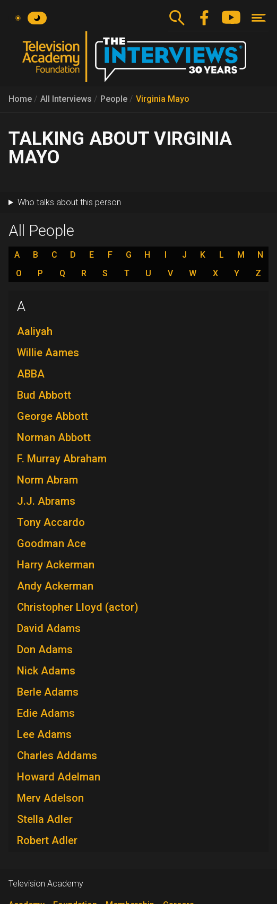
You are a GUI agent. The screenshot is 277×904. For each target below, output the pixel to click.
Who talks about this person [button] (69, 202)
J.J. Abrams (46, 501)
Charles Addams (57, 755)
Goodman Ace (51, 543)
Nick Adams (46, 670)
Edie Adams (46, 713)
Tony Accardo (51, 522)
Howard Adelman (58, 776)
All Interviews (66, 99)
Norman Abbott (54, 437)
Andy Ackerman (55, 586)
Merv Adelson (50, 798)
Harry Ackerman (55, 564)
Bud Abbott (44, 395)
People (113, 99)
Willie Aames (48, 352)
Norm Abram (47, 479)
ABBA (31, 373)
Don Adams (45, 649)
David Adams (49, 628)
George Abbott (52, 416)
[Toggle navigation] (259, 18)
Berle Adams (48, 692)
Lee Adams (44, 734)
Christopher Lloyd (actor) (77, 607)
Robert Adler (47, 840)
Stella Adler (45, 819)
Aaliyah (35, 331)
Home (20, 99)
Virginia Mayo (162, 99)
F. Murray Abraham (62, 458)
